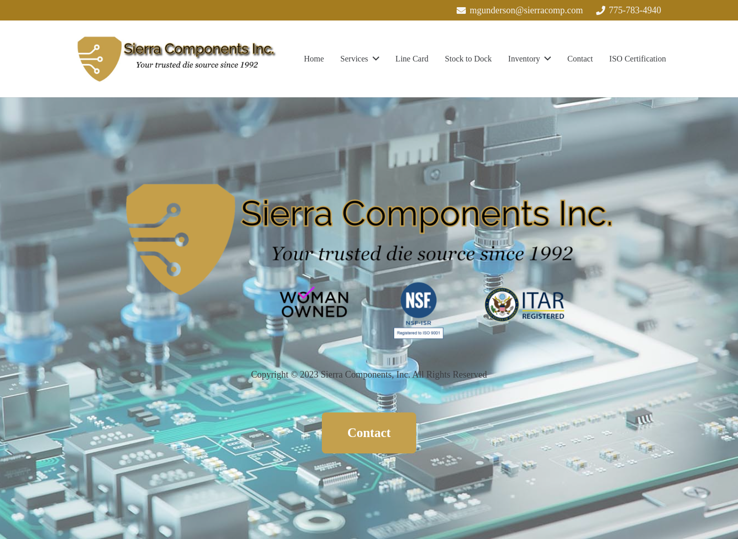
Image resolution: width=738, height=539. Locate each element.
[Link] (177, 59)
